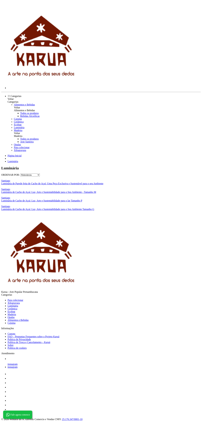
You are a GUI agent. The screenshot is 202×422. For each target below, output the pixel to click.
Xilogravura (20, 150)
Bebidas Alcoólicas (30, 116)
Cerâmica (19, 121)
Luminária (19, 127)
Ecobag (17, 124)
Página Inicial (14, 155)
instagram (13, 364)
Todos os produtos (29, 113)
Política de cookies (17, 348)
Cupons (11, 333)
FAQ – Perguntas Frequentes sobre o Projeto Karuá (33, 336)
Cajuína (18, 119)
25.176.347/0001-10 (72, 419)
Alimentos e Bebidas (24, 104)
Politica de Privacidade (19, 339)
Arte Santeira (27, 141)
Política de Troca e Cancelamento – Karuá (29, 342)
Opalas (17, 144)
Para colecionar (22, 147)
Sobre (10, 345)
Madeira (18, 130)
